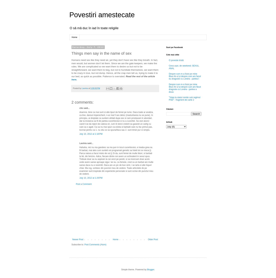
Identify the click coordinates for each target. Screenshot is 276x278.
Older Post (153, 239)
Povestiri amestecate (102, 15)
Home (74, 37)
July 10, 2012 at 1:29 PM (90, 178)
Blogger (150, 269)
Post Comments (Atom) (95, 244)
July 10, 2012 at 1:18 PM (90, 134)
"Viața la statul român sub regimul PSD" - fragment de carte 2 (184, 98)
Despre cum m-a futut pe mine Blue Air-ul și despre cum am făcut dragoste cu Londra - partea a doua (185, 88)
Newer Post (77, 239)
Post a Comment (84, 184)
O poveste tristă (176, 60)
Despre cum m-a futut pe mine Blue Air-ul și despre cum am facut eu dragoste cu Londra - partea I (185, 76)
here (73, 79)
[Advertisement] (115, 212)
